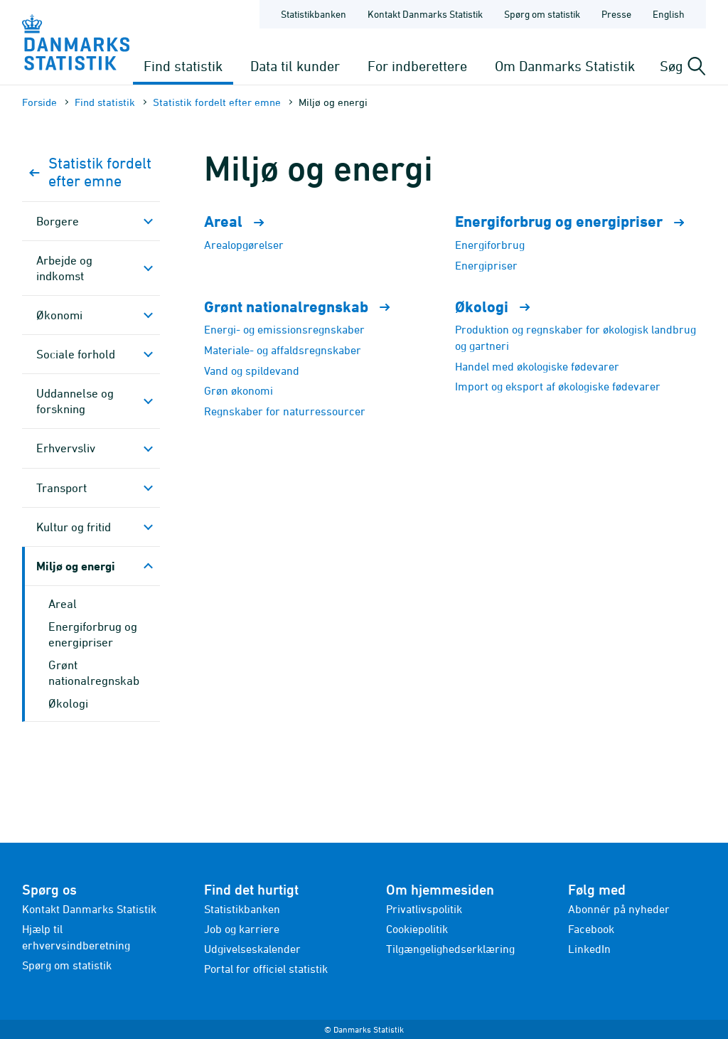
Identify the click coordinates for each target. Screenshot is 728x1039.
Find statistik (183, 66)
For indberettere (417, 66)
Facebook (591, 928)
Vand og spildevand (251, 370)
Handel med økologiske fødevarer (537, 366)
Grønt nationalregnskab (303, 307)
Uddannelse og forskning (75, 401)
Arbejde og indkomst (64, 268)
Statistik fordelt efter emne (217, 102)
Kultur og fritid (73, 527)
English (669, 14)
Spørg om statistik (67, 965)
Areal (62, 604)
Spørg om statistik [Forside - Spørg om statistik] (542, 14)
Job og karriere (241, 928)
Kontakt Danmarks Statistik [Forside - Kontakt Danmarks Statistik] (425, 14)
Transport (61, 488)
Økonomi (59, 315)
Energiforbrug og (576, 221)
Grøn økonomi (238, 390)
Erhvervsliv (65, 448)
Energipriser (486, 265)
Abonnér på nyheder (619, 908)
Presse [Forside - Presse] (616, 14)
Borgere (57, 221)
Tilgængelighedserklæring (450, 948)
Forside (39, 102)
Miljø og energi (75, 565)
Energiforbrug (490, 244)
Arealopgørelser (244, 244)
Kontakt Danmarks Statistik (89, 908)
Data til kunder (295, 66)
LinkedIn (589, 948)
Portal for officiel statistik (266, 968)
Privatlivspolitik (424, 908)
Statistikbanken (313, 14)
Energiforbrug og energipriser (92, 634)
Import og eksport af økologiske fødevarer (557, 386)
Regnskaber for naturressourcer (284, 411)
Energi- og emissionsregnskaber (284, 329)
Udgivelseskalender (252, 948)
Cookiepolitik (417, 928)
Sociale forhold (75, 354)
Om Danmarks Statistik (565, 66)
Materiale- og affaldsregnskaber (282, 349)
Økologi (68, 703)
